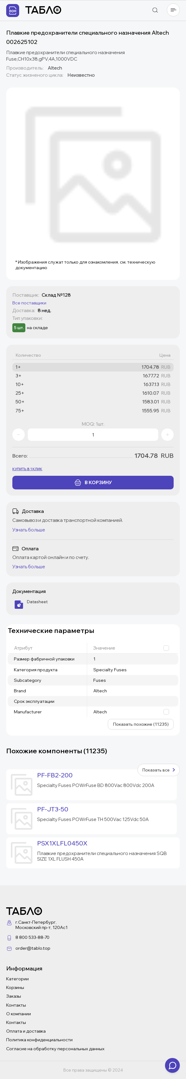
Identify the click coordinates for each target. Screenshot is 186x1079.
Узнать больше (28, 530)
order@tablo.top (32, 948)
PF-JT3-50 (52, 809)
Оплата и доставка (26, 1031)
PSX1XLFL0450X (62, 843)
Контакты (16, 1005)
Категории (17, 979)
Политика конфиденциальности (39, 1039)
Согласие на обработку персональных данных (55, 1048)
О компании (18, 1014)
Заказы (13, 996)
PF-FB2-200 (55, 775)
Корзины (15, 987)
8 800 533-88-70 (32, 937)
